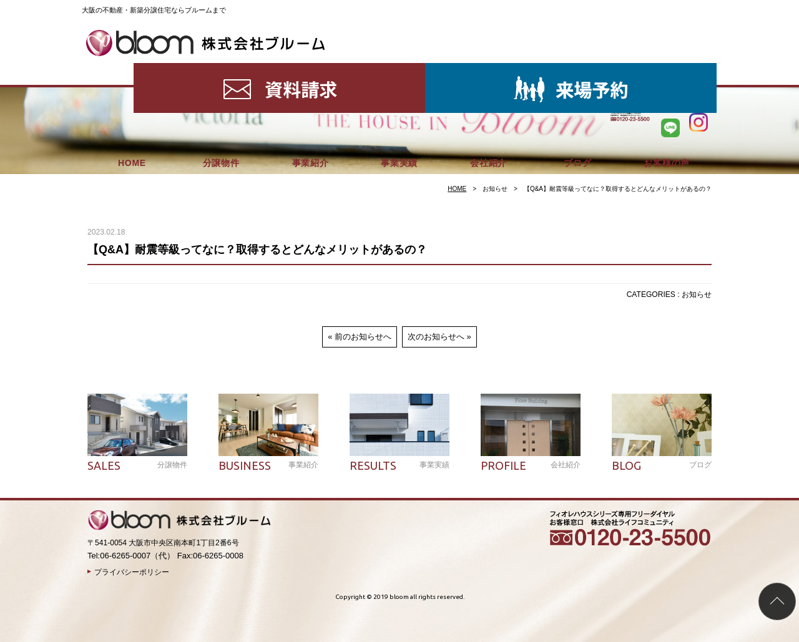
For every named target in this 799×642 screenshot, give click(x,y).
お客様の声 (667, 69)
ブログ (577, 69)
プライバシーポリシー (131, 572)
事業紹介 (310, 69)
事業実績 (399, 69)
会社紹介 (488, 69)
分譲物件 (221, 69)
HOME (132, 69)
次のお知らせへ (436, 336)
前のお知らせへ (363, 336)
